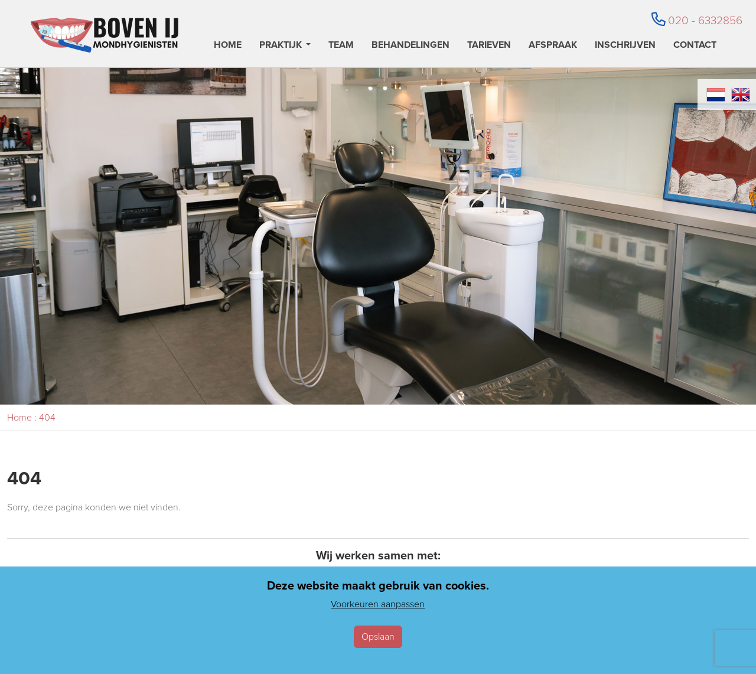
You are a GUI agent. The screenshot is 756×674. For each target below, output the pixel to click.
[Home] (104, 35)
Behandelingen (410, 45)
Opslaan (378, 636)
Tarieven (489, 45)
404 (47, 417)
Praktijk (280, 45)
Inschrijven (625, 45)
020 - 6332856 (696, 20)
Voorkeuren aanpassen (378, 604)
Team (341, 45)
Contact (694, 45)
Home (228, 45)
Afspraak (553, 45)
